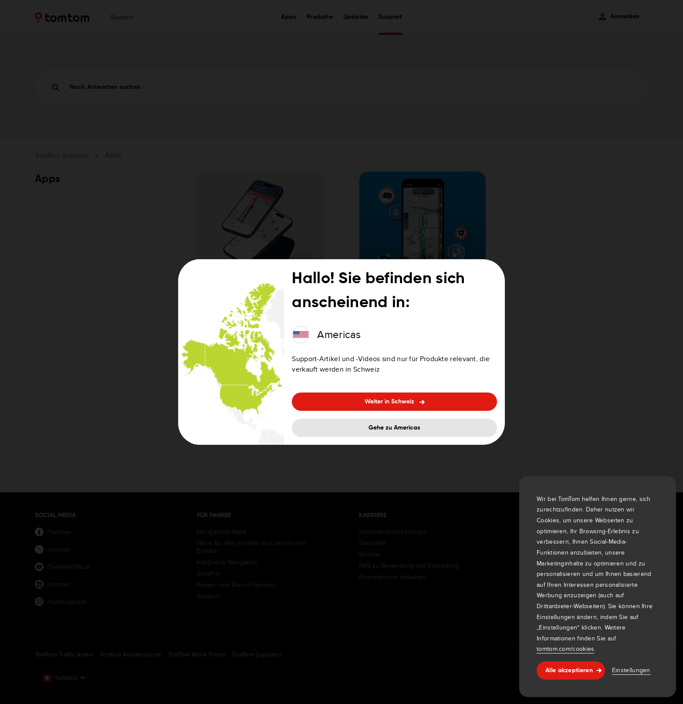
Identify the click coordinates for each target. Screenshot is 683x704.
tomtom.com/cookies (565, 648)
